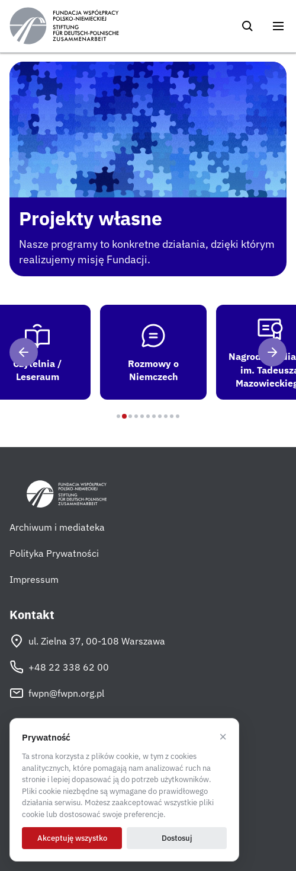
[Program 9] (166, 416)
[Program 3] (130, 416)
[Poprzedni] (23, 352)
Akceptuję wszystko (72, 838)
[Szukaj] (247, 26)
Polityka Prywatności (54, 553)
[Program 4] (136, 416)
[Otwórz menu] (278, 26)
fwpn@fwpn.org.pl (56, 693)
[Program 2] (124, 416)
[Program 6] (148, 416)
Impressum (34, 579)
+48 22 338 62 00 (59, 667)
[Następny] (272, 352)
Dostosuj (177, 838)
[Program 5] (142, 416)
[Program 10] (171, 416)
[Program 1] (118, 416)
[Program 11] (177, 416)
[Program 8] (160, 416)
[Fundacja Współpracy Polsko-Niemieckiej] (64, 26)
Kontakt (31, 615)
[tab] (155, 352)
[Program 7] (154, 416)
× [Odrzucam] (223, 737)
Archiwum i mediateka (57, 527)
